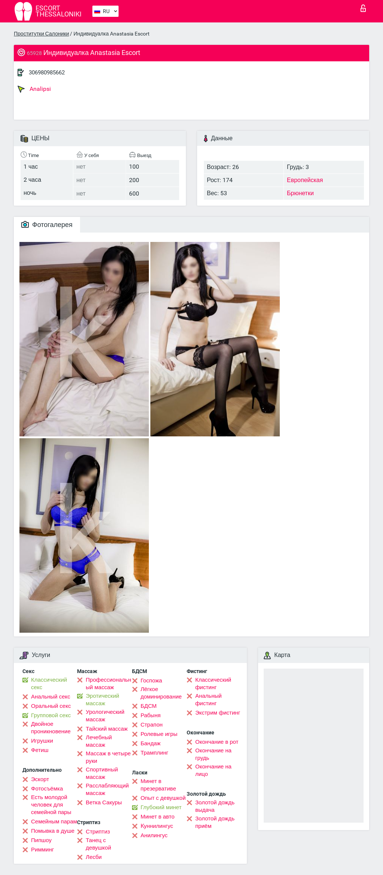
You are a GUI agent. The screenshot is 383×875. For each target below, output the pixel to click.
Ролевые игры (159, 734)
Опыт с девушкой (163, 798)
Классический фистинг (213, 683)
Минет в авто (158, 816)
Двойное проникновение (51, 728)
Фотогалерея (47, 224)
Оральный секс (51, 706)
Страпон (152, 724)
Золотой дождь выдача (215, 806)
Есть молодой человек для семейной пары (51, 805)
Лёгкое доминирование (161, 693)
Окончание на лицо (213, 770)
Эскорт (40, 779)
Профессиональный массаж (108, 683)
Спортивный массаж (102, 773)
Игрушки (42, 740)
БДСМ (149, 706)
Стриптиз (98, 831)
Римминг (42, 849)
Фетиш (40, 750)
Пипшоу (41, 840)
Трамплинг (154, 752)
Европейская (305, 180)
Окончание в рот (216, 742)
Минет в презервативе (158, 785)
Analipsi (34, 89)
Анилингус (154, 835)
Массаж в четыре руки (108, 757)
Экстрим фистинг (217, 712)
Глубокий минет (161, 807)
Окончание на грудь (213, 754)
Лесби (94, 857)
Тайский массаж (107, 728)
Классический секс (49, 683)
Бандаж (151, 743)
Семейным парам (54, 821)
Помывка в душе (52, 831)
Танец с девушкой (98, 844)
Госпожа (151, 680)
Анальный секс (50, 696)
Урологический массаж (105, 716)
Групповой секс (51, 715)
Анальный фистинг (208, 700)
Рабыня (151, 715)
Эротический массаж (102, 700)
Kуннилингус (157, 826)
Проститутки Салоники (41, 34)
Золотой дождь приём (215, 822)
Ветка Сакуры (104, 802)
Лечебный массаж (99, 741)
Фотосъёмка (47, 788)
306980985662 (47, 72)
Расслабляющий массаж (107, 789)
